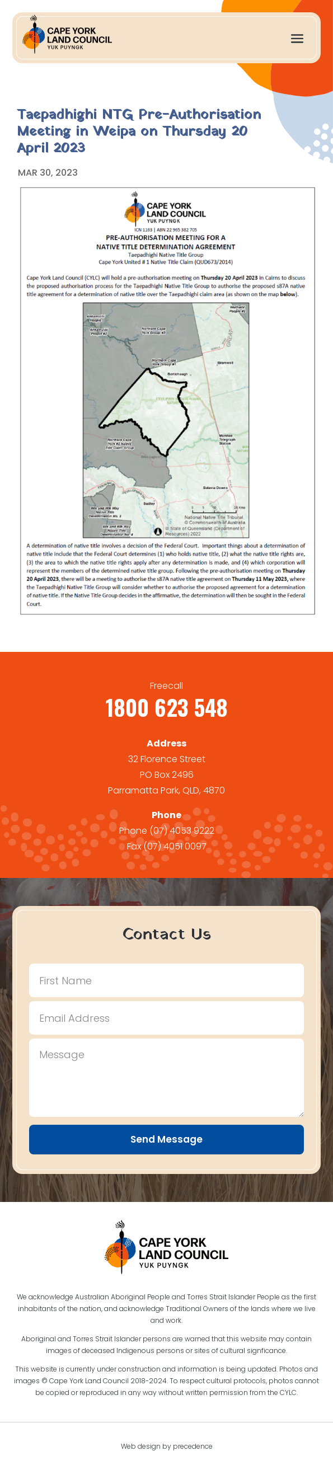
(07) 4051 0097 (175, 846)
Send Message (166, 1139)
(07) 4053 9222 (181, 830)
